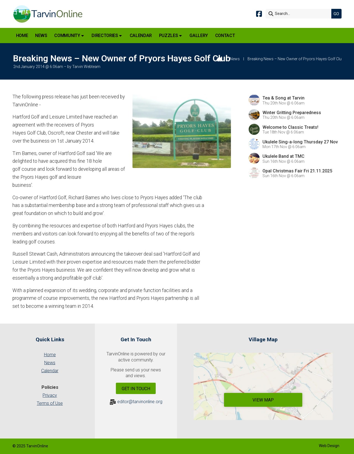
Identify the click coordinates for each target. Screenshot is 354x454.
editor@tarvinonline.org (139, 401)
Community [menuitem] (67, 35)
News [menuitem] (41, 35)
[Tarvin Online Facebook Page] (259, 13)
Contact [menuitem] (225, 35)
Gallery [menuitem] (198, 35)
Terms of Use (50, 403)
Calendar (49, 370)
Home (50, 354)
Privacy (50, 395)
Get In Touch (136, 388)
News (235, 59)
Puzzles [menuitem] (168, 35)
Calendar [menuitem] (141, 35)
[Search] (299, 14)
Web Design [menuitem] (329, 445)
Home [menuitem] (22, 35)
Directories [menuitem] (105, 35)
